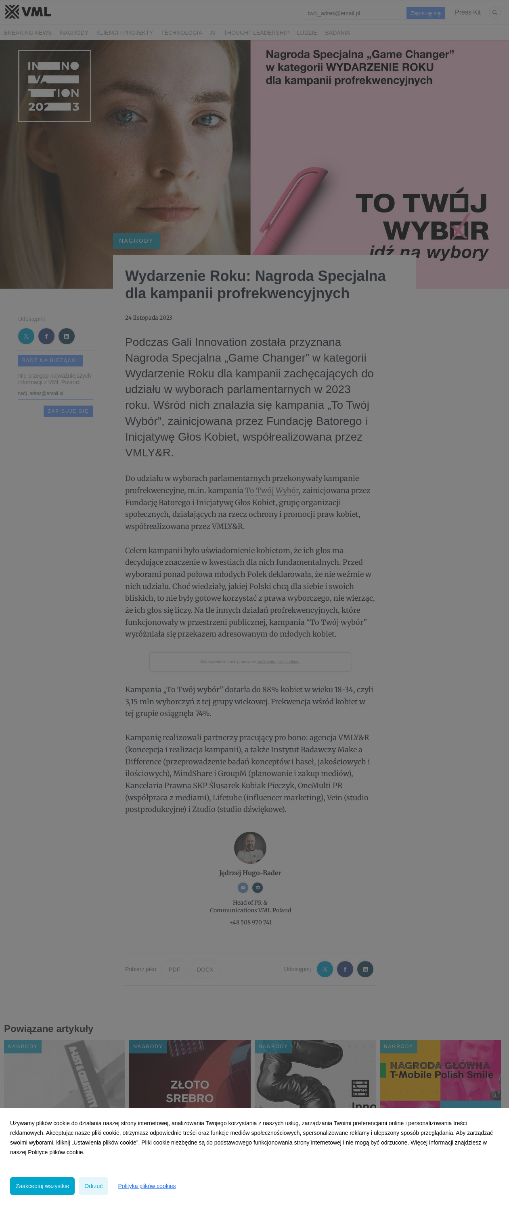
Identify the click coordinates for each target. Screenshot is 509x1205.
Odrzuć (93, 1186)
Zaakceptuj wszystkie (42, 1186)
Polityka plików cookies (147, 1186)
